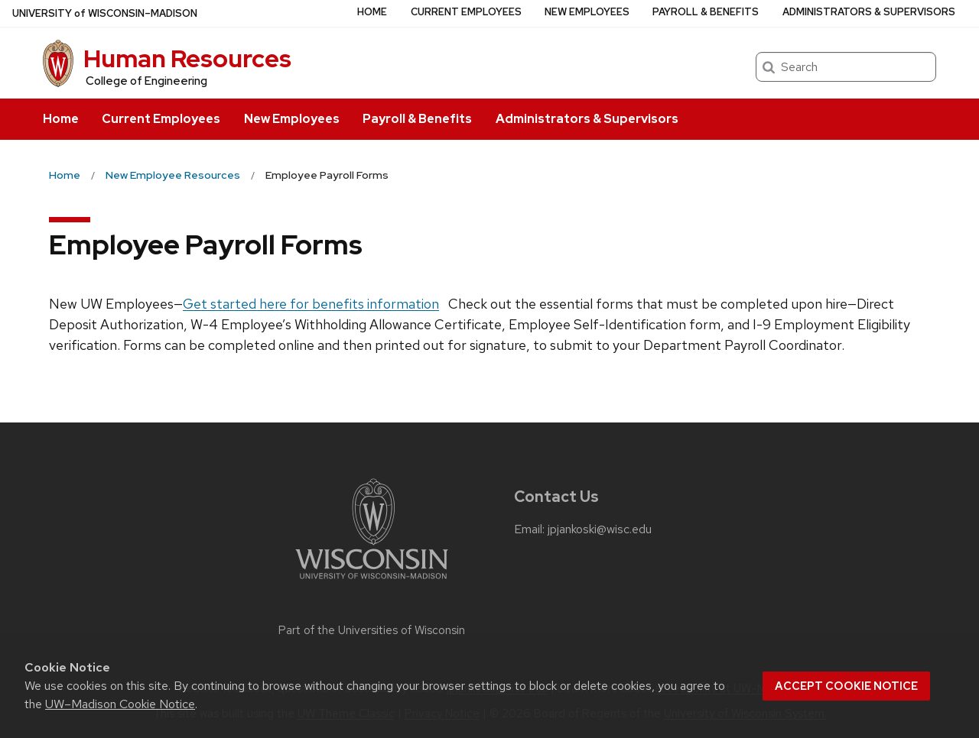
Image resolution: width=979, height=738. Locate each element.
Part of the (371, 630)
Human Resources (187, 58)
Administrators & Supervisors (587, 119)
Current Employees (161, 119)
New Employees (292, 119)
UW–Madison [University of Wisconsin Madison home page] (104, 13)
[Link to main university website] (371, 582)
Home (61, 119)
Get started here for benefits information (311, 303)
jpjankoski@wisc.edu (600, 529)
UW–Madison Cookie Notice (120, 704)
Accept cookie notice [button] (846, 686)
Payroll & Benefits (417, 119)
